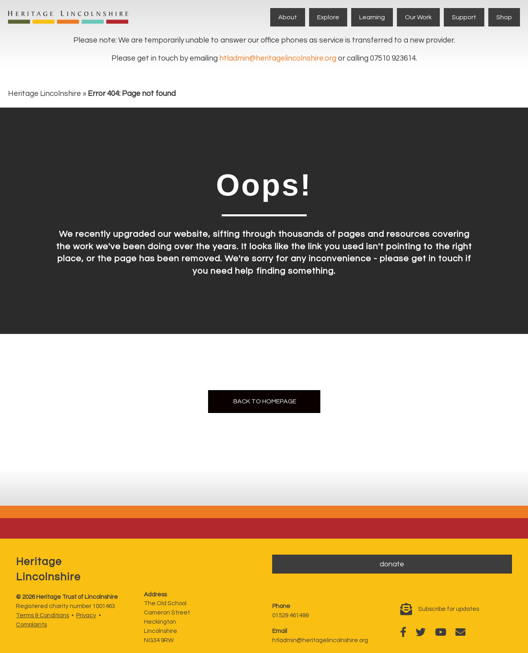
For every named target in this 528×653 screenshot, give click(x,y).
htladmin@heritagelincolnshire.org (277, 58)
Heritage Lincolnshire (44, 94)
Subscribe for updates (448, 609)
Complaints (31, 625)
